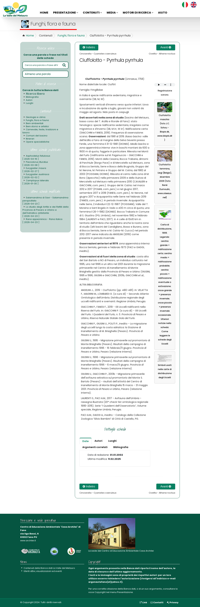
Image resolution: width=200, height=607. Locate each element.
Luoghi (29, 103)
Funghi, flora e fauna (71, 35)
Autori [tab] (98, 441)
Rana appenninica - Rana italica (42, 221)
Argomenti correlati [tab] (95, 447)
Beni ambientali (34, 123)
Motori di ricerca (138, 13)
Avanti (165, 47)
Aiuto (162, 13)
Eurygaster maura (34, 170)
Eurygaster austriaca (35, 176)
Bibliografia (32, 96)
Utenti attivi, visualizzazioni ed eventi (43, 571)
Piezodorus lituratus (34, 164)
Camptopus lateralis (35, 182)
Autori (29, 100)
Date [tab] (85, 441)
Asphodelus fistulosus (36, 157)
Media (112, 13)
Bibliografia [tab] (120, 447)
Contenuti (92, 13)
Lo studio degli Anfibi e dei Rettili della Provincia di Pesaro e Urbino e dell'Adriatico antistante (44, 211)
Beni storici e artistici (37, 126)
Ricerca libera (35, 94)
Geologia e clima (35, 117)
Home (44, 13)
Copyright (100, 592)
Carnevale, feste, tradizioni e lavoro (40, 131)
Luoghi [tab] (112, 441)
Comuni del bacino (36, 135)
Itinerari (30, 138)
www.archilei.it (28, 540)
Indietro (89, 47)
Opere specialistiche (37, 141)
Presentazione (65, 13)
